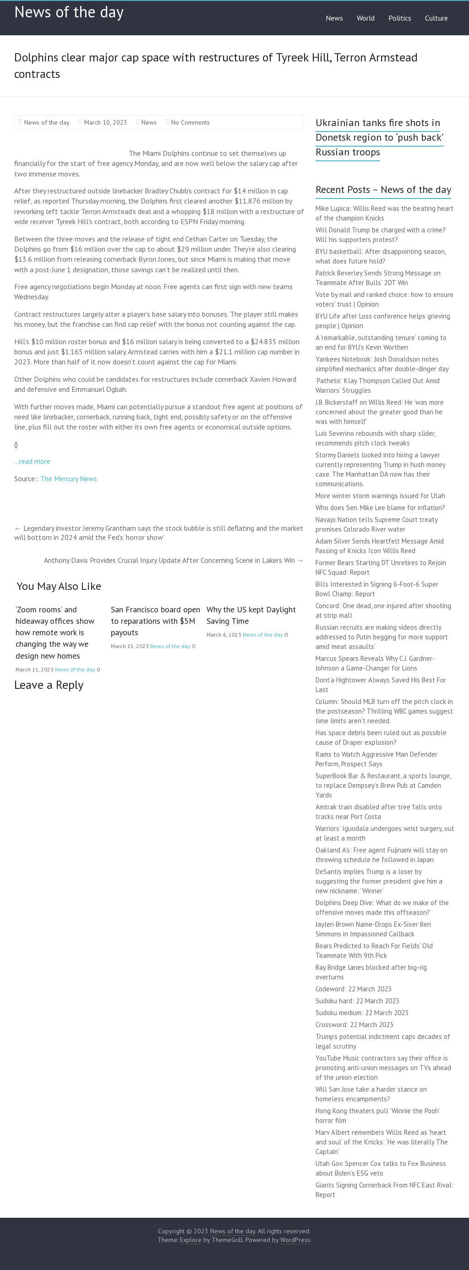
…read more (32, 461)
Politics (399, 17)
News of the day (69, 11)
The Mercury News (68, 478)
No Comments (190, 122)
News (334, 17)
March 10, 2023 (105, 122)
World (366, 17)
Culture (436, 17)
